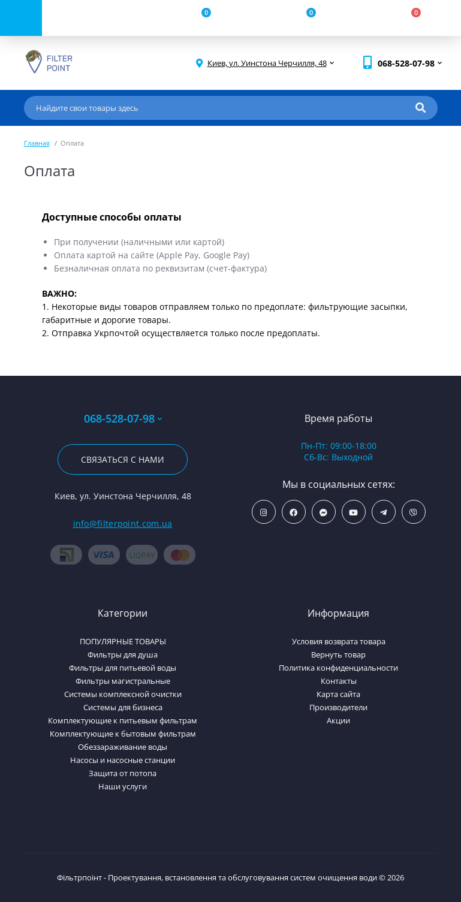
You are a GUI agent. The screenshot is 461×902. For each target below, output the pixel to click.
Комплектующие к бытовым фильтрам (123, 733)
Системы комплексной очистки (123, 694)
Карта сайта (338, 694)
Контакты (339, 680)
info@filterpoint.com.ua (123, 523)
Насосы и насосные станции (122, 760)
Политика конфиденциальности (338, 667)
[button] (267, 63)
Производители (338, 707)
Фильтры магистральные (123, 680)
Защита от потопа (122, 773)
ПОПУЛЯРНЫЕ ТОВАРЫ (123, 641)
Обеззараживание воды (122, 746)
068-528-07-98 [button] (123, 419)
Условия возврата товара (338, 641)
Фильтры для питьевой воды (122, 667)
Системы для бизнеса (122, 707)
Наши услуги (122, 786)
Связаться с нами (122, 459)
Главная (37, 142)
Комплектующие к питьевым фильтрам (122, 720)
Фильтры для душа (123, 654)
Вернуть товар (338, 654)
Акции (338, 720)
